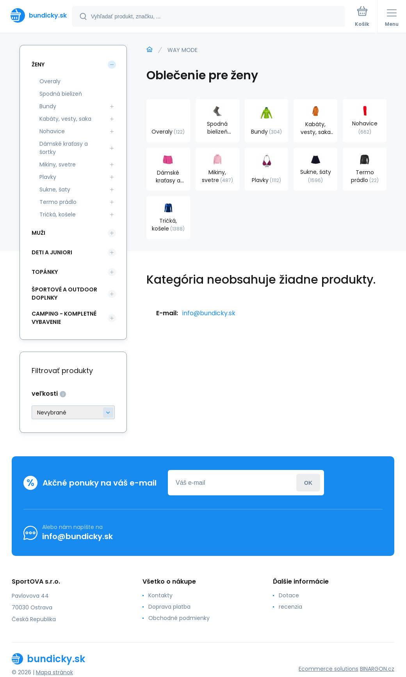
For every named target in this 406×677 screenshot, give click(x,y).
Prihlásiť (308, 482)
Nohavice (52, 131)
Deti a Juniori (52, 252)
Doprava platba (169, 607)
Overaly (50, 81)
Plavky (47, 177)
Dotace (289, 595)
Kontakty (160, 595)
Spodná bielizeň (60, 94)
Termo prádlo (58, 202)
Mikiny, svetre (57, 164)
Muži (38, 233)
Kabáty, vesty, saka (65, 119)
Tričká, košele (57, 214)
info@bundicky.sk (208, 313)
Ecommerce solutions (328, 669)
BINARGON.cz (377, 669)
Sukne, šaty (54, 189)
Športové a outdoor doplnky (64, 294)
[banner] (36, 15)
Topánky (45, 272)
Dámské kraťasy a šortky (63, 148)
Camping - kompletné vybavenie (64, 318)
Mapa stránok (54, 672)
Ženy (38, 64)
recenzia (290, 607)
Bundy (47, 106)
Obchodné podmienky (179, 618)
